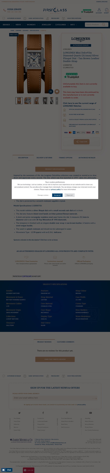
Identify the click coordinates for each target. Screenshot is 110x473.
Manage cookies (43, 195)
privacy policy (56, 189)
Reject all (70, 195)
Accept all (57, 195)
